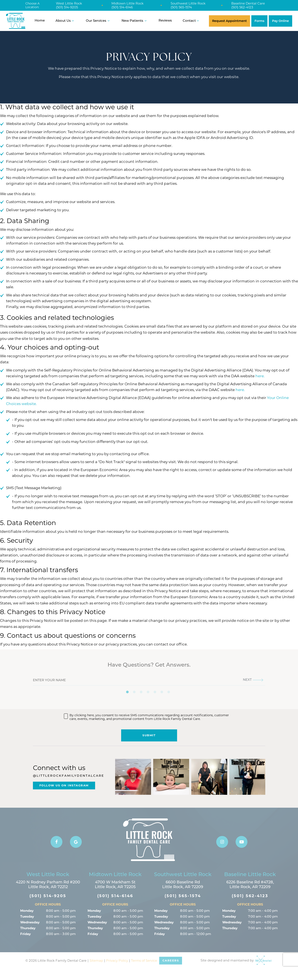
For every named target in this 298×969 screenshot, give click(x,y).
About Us (65, 21)
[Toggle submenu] (73, 21)
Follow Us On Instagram (64, 785)
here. (260, 376)
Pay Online (280, 21)
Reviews (165, 20)
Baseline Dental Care (248, 3)
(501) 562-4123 (242, 7)
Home (40, 20)
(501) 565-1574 (181, 7)
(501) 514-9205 (67, 7)
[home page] (15, 21)
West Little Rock (69, 3)
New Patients (135, 21)
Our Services (98, 21)
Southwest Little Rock (188, 3)
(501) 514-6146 (122, 7)
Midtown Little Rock (127, 3)
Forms (259, 21)
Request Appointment (229, 21)
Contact (191, 21)
